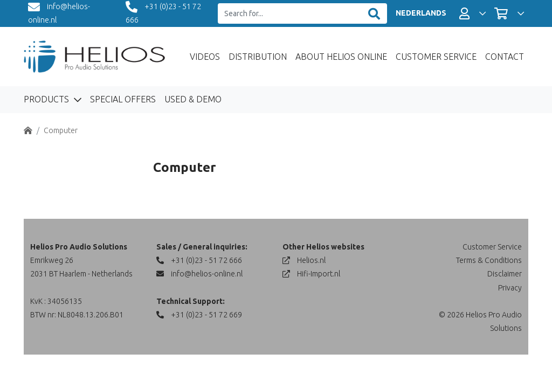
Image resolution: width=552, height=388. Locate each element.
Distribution (258, 56)
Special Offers (123, 99)
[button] (472, 13)
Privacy (510, 287)
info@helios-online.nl (199, 273)
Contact (504, 56)
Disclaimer (504, 273)
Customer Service (436, 56)
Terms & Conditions (489, 260)
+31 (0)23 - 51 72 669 (199, 314)
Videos (205, 56)
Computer (61, 130)
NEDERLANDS (421, 13)
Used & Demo (193, 99)
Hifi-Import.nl (311, 273)
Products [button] (47, 99)
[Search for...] (290, 13)
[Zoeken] (374, 13)
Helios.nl (304, 260)
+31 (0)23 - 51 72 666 (199, 260)
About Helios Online (341, 56)
